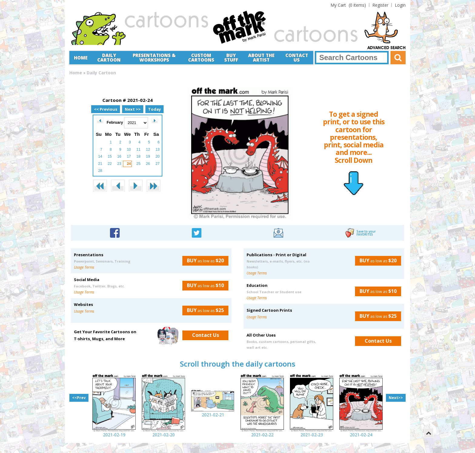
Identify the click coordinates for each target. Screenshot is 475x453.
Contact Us (296, 57)
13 (157, 149)
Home (81, 58)
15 (110, 156)
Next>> (396, 397)
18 (138, 156)
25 (138, 164)
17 (129, 156)
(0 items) (348, 5)
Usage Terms (84, 267)
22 (110, 164)
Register (380, 5)
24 (129, 164)
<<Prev (79, 397)
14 (100, 156)
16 (119, 156)
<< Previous (105, 109)
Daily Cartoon (109, 57)
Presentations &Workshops (154, 57)
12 (148, 149)
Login (400, 5)
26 (148, 164)
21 (100, 164)
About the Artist (261, 57)
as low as (203, 260)
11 (138, 149)
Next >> (133, 109)
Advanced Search (386, 48)
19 (148, 156)
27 (157, 164)
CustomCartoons (201, 57)
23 (119, 164)
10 (129, 149)
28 (100, 171)
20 (157, 156)
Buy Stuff (231, 57)
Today (154, 109)
